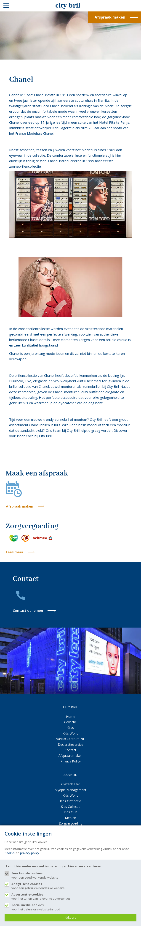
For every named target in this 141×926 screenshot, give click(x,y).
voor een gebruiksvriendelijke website (73, 886)
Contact (70, 750)
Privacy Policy (71, 761)
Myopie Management (70, 790)
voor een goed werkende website (73, 875)
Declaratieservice (70, 744)
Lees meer (14, 552)
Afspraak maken (19, 506)
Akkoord (70, 917)
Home (70, 716)
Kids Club (70, 812)
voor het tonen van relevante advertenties (73, 896)
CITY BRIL (70, 707)
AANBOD (70, 775)
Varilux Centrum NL (70, 739)
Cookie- (10, 853)
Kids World (70, 733)
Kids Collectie (70, 806)
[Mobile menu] (6, 5)
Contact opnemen (28, 610)
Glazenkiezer (70, 784)
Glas (70, 727)
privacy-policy (29, 853)
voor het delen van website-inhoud (73, 907)
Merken (70, 818)
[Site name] (70, 5)
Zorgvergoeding (70, 823)
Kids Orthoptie (70, 801)
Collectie (70, 722)
